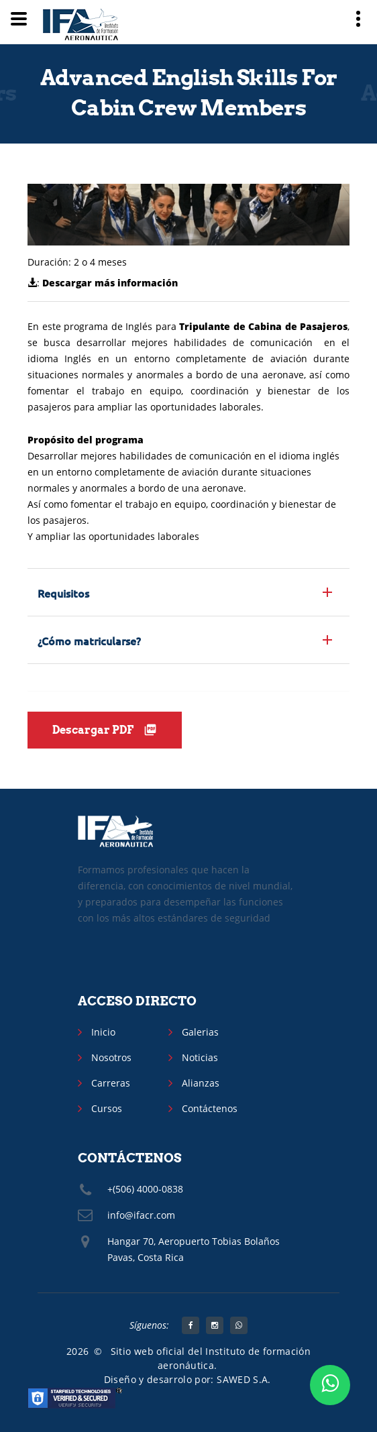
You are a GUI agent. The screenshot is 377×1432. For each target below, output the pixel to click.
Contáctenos (209, 1108)
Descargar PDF (104, 730)
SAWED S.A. (244, 1379)
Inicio (103, 1032)
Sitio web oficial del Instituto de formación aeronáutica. (211, 1358)
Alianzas (200, 1083)
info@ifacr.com (141, 1215)
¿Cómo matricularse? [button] (89, 640)
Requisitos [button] (63, 593)
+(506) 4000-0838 (145, 1188)
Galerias (200, 1032)
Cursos (106, 1108)
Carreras (110, 1083)
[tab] (188, 592)
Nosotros (111, 1057)
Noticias (200, 1057)
